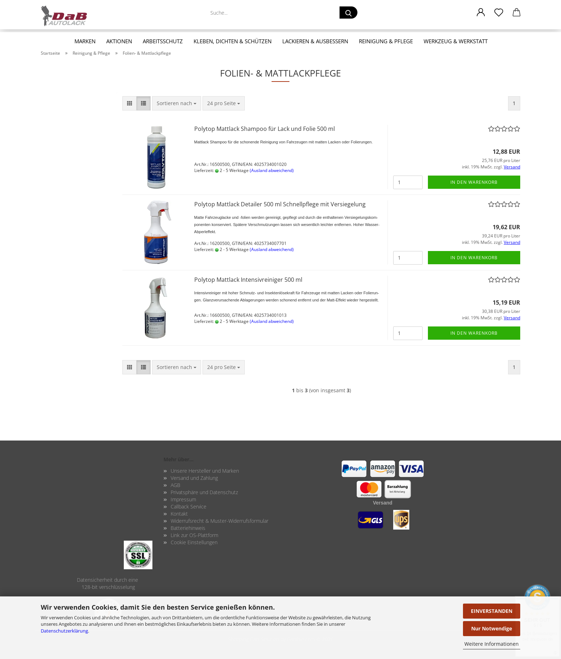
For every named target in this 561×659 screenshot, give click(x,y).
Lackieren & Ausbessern (315, 41)
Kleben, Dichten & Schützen (233, 41)
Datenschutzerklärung (64, 631)
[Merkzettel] (499, 12)
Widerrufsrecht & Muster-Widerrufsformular (219, 520)
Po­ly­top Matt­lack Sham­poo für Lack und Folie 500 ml (264, 129)
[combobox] (176, 103)
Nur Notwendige (491, 628)
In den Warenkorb (474, 182)
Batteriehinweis (188, 528)
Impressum (183, 499)
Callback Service (188, 506)
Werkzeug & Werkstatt (456, 41)
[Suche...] (348, 12)
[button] (481, 12)
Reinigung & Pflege (386, 41)
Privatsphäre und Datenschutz (204, 492)
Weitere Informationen (491, 643)
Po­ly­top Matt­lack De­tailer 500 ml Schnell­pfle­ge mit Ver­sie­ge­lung (280, 204)
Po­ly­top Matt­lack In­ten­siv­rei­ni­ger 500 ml (248, 280)
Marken (85, 41)
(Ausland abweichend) (272, 170)
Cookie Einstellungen (194, 542)
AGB (175, 485)
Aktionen (119, 41)
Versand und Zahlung (194, 477)
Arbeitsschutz (163, 41)
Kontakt (179, 513)
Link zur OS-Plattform (194, 535)
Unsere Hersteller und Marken (205, 470)
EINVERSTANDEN (491, 611)
